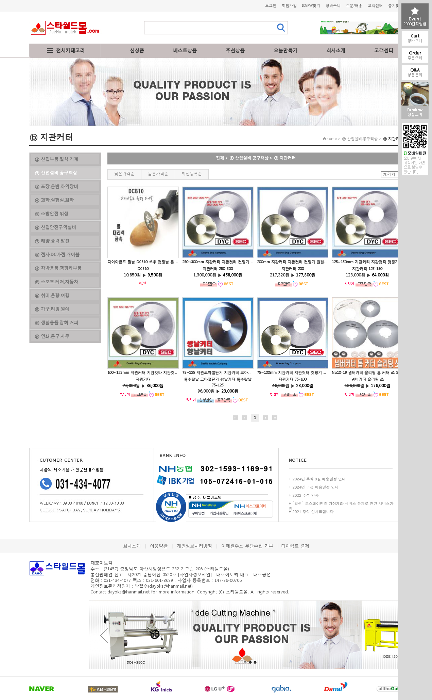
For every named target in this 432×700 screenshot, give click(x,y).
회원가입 (289, 5)
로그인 (270, 5)
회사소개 (335, 50)
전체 (220, 157)
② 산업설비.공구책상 (249, 157)
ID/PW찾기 (311, 5)
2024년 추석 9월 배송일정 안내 (319, 478)
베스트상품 (185, 50)
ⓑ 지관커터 (285, 157)
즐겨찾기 (395, 5)
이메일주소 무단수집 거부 (247, 546)
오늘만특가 (285, 50)
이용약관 (159, 546)
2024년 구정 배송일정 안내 (316, 487)
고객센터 (375, 5)
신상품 (137, 50)
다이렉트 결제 (295, 546)
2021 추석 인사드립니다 (313, 511)
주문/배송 (354, 5)
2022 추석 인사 (306, 495)
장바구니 (333, 5)
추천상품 (235, 50)
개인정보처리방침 (194, 546)
